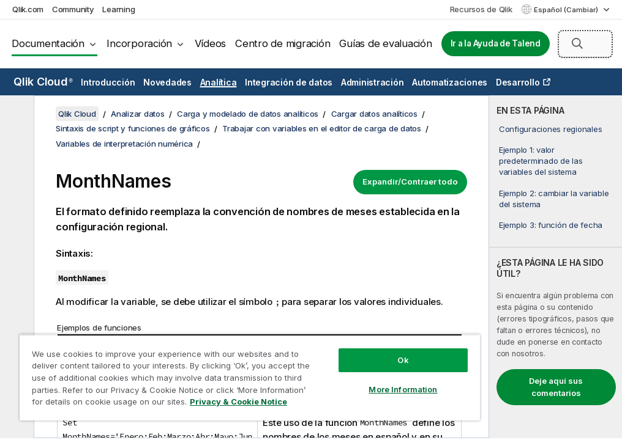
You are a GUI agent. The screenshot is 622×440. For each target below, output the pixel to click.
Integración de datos (288, 82)
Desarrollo (518, 82)
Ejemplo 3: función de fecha (550, 225)
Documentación (48, 43)
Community (73, 9)
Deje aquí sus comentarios (556, 387)
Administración (372, 82)
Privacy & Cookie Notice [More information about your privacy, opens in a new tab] (238, 401)
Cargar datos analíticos (374, 114)
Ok (402, 360)
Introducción (108, 82)
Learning (118, 9)
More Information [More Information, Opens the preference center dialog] (403, 389)
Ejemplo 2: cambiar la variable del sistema (554, 198)
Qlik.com (27, 9)
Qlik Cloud (43, 81)
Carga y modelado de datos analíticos (247, 114)
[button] (577, 43)
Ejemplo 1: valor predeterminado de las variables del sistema (541, 161)
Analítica (218, 82)
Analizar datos (138, 114)
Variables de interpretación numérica (124, 143)
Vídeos (211, 43)
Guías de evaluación (385, 43)
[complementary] (555, 266)
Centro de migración (282, 43)
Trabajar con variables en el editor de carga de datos (321, 128)
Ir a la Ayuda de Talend (496, 43)
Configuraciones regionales (550, 129)
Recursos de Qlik (481, 9)
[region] (250, 377)
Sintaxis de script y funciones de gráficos (133, 128)
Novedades (167, 82)
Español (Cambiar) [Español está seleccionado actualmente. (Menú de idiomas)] (567, 10)
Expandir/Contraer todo (410, 181)
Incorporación (139, 43)
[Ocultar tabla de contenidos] (15, 114)
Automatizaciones (449, 82)
